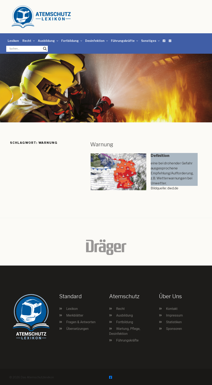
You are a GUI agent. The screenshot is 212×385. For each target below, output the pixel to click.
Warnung (101, 144)
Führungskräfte (125, 40)
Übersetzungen (77, 329)
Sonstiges (150, 40)
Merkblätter (74, 315)
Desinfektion (96, 40)
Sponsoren (174, 329)
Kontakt (171, 309)
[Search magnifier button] (45, 49)
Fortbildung (72, 40)
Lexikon (13, 40)
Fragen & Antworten (81, 322)
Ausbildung (48, 40)
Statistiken (174, 322)
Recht (28, 40)
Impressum (174, 315)
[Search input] (25, 49)
